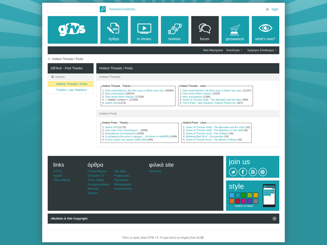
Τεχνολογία (121, 180)
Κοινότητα (233, 50)
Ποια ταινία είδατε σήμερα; (119, 96)
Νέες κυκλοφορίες (115, 93)
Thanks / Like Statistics (71, 90)
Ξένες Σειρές (96, 180)
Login (275, 9)
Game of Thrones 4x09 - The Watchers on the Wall (214, 130)
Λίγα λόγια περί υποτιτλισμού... (122, 130)
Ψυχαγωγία (121, 175)
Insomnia (155, 171)
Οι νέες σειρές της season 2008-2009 (126, 139)
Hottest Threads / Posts (71, 84)
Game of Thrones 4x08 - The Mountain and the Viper (212, 99)
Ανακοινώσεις (123, 188)
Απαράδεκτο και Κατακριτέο (120, 133)
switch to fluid (244, 206)
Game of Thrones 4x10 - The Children (207, 133)
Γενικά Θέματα (97, 171)
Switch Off (110, 102)
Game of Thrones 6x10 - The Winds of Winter (211, 139)
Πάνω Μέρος (61, 180)
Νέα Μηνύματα (213, 50)
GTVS (57, 171)
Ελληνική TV (96, 175)
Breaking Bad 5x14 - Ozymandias (204, 136)
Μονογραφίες (123, 184)
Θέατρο (92, 193)
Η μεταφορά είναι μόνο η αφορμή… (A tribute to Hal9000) (137, 136)
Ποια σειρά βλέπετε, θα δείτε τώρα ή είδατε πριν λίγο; (134, 90)
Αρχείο (57, 175)
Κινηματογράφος (99, 184)
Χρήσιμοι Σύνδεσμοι (260, 50)
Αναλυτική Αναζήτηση (122, 9)
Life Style (120, 171)
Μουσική (93, 188)
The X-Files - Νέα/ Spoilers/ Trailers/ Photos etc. (209, 102)
